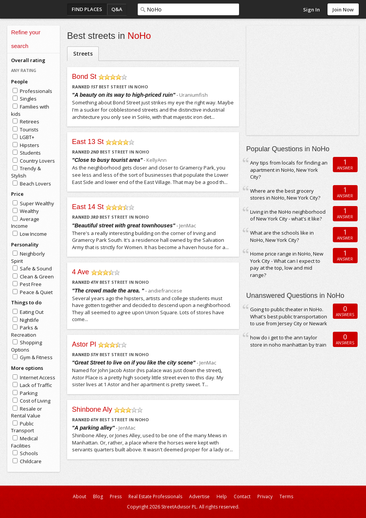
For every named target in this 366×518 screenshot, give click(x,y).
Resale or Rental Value (26, 412)
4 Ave (80, 272)
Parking (28, 393)
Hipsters (29, 145)
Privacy (265, 496)
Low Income (33, 233)
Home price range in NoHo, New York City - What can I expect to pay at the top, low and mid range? (286, 264)
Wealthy (29, 211)
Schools (29, 453)
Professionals (36, 91)
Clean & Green (37, 276)
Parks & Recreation (24, 331)
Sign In (311, 9)
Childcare (31, 461)
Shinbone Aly (92, 409)
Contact (242, 496)
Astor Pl (84, 344)
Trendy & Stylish (26, 172)
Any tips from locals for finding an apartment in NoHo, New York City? (288, 169)
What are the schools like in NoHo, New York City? (282, 236)
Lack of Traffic (36, 385)
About (79, 496)
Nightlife (29, 320)
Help (222, 496)
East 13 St (88, 141)
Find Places (87, 9)
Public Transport (22, 427)
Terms (286, 496)
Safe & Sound (36, 268)
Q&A (116, 9)
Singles (28, 98)
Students (30, 152)
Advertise (199, 496)
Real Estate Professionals (155, 496)
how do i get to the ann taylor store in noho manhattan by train (288, 341)
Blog (98, 496)
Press (116, 496)
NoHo (139, 35)
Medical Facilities (24, 442)
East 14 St (88, 207)
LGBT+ (27, 137)
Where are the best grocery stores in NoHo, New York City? (285, 194)
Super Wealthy (37, 203)
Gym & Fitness (36, 357)
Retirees (29, 121)
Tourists (29, 129)
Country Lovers (37, 160)
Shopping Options (26, 346)
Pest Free (31, 284)
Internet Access (37, 377)
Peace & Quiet (36, 292)
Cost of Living (35, 400)
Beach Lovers (35, 183)
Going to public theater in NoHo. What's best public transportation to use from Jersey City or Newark (288, 316)
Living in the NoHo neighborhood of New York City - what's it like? (288, 215)
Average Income (25, 223)
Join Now (343, 9)
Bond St (84, 76)
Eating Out (31, 312)
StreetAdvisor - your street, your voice (37, 9)
